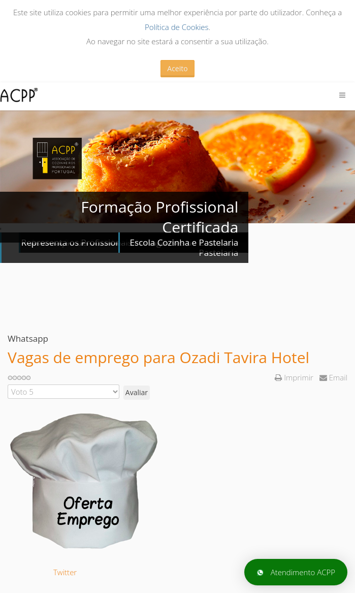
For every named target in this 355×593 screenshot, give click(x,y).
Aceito (177, 68)
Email (333, 377)
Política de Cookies (177, 27)
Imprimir (295, 377)
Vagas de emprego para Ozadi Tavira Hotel (158, 357)
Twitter (65, 572)
